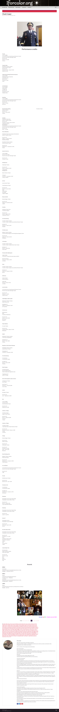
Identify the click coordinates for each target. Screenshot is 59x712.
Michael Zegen (33, 632)
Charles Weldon (29, 625)
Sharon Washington (32, 634)
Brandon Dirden (18, 624)
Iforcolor (21, 629)
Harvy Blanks (5, 629)
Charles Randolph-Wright (23, 625)
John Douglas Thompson (17, 630)
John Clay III (11, 630)
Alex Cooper (12, 623)
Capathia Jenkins (10, 625)
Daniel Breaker (25, 626)
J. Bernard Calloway (26, 629)
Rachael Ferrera (29, 633)
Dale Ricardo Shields (16, 626)
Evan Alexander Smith (12, 628)
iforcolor (4, 15)
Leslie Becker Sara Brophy (23, 631)
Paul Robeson (13, 633)
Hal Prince (33, 628)
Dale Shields (21, 626)
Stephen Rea (26, 635)
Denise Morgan (9, 627)
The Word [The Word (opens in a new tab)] (29, 7)
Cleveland (30, 626)
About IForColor (11, 7)
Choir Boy (8, 626)
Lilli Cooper (7, 632)
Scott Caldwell (27, 634)
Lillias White (11, 632)
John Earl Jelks (23, 630)
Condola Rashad (9, 626)
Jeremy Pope (7, 630)
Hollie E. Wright (17, 629)
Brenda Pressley (30, 624)
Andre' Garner (26, 623)
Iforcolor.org (4, 7)
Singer (8, 15)
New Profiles (18, 7)
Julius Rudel (31, 630)
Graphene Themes (8, 710)
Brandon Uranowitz (24, 624)
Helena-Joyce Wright (11, 629)
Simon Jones (6, 635)
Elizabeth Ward (28, 627)
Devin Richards (14, 627)
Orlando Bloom (4, 633)
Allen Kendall (21, 623)
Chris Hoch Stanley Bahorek (14, 626)
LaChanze (8, 631)
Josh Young (27, 630)
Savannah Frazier (21, 634)
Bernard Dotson (13, 624)
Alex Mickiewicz (16, 623)
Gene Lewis (29, 628)
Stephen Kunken (21, 635)
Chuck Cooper (26, 626)
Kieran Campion (35, 630)
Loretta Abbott (15, 632)
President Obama (24, 633)
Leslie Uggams (34, 631)
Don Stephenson (19, 627)
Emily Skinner (33, 627)
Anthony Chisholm (31, 623)
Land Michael (17, 631)
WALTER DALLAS (6, 11)
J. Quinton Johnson (32, 629)
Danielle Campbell (35, 626)
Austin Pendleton (8, 624)
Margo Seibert (20, 632)
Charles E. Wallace (16, 625)
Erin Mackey (6, 628)
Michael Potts (29, 632)
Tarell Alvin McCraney (31, 635)
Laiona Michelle (12, 631)
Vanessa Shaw (4, 636)
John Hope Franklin (52, 11)
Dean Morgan (4, 627)
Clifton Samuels (4, 626)
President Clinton (18, 633)
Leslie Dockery (29, 631)
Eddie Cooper (24, 627)
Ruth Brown (17, 634)
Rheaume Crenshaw (7, 634)
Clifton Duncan (34, 626)
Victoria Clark (9, 636)
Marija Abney (25, 632)
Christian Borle (21, 626)
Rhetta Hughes (13, 634)
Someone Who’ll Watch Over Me (14, 635)
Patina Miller (9, 633)
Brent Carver (35, 624)
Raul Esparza (34, 633)
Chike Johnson (4, 626)
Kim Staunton (4, 631)
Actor (6, 15)
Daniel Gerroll (30, 626)
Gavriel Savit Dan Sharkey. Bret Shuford (21, 628)
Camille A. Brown (4, 625)
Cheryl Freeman (34, 625)
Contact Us (24, 7)
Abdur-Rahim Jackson (6, 623)
